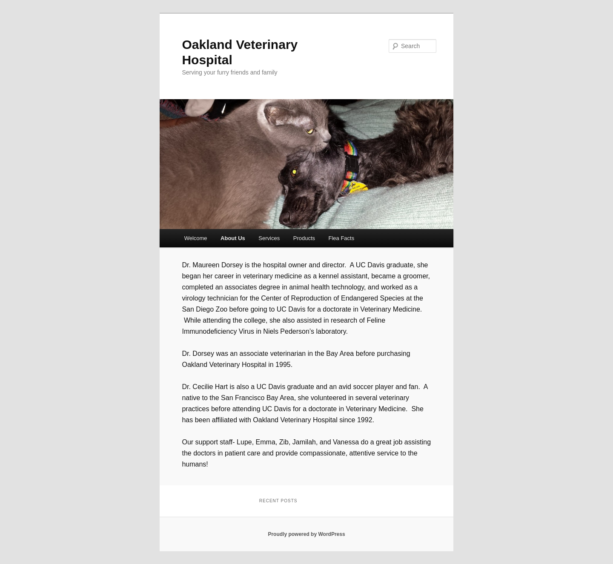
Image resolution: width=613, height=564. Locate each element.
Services (269, 238)
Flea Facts (342, 238)
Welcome (195, 238)
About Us (233, 238)
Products (304, 238)
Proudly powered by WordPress (306, 534)
